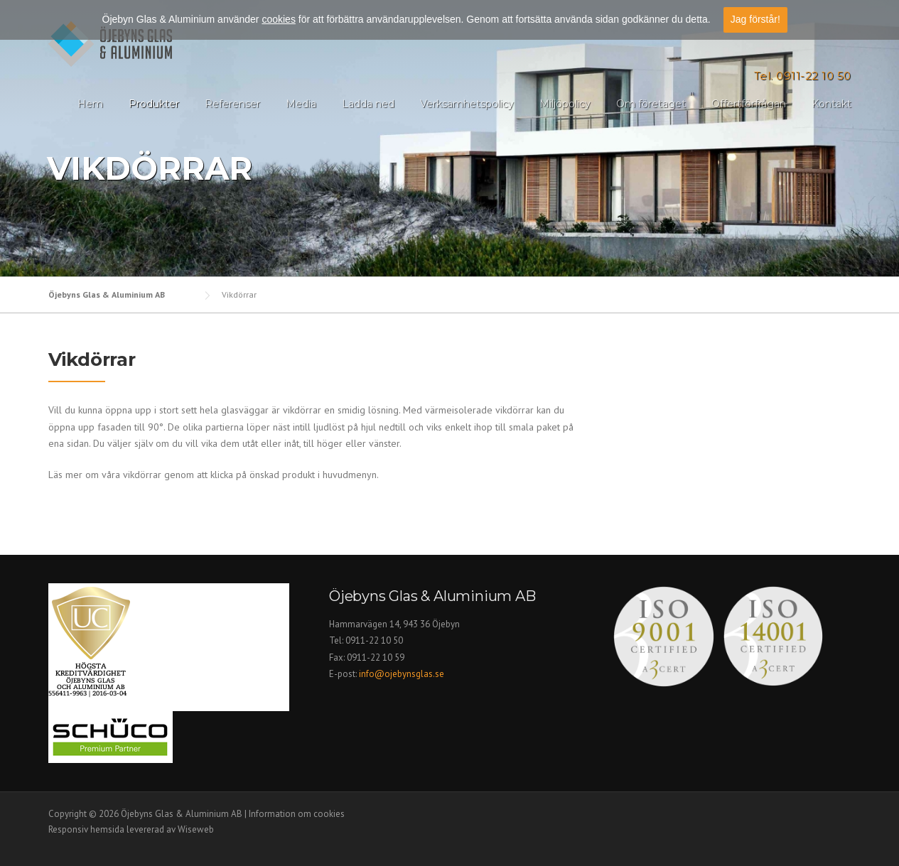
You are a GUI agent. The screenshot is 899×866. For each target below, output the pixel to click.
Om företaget (651, 103)
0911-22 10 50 (374, 640)
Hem (90, 103)
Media (301, 103)
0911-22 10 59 (375, 657)
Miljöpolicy (565, 103)
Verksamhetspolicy (467, 103)
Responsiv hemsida (86, 829)
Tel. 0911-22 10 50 (802, 75)
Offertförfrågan (748, 103)
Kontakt (831, 103)
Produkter (154, 103)
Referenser (232, 103)
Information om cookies (297, 814)
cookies (278, 19)
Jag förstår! (755, 19)
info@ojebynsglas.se (402, 674)
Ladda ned (368, 103)
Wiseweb (196, 829)
